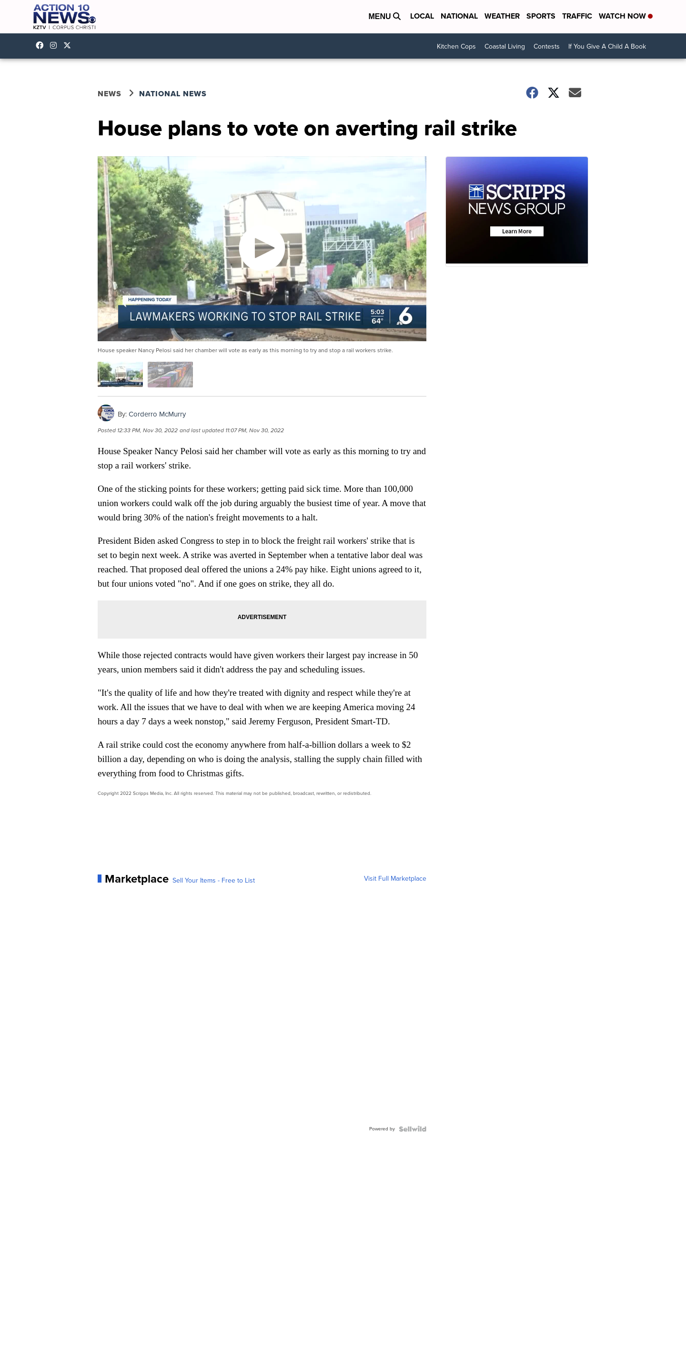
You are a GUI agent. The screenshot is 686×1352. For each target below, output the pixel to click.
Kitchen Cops (456, 46)
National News (173, 93)
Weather (502, 15)
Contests (547, 46)
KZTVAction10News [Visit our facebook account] (42, 45)
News (109, 93)
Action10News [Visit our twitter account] (69, 45)
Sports (540, 15)
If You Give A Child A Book (607, 46)
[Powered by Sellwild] (412, 1129)
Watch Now (626, 15)
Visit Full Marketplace (395, 878)
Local (422, 15)
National (459, 15)
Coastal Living (504, 46)
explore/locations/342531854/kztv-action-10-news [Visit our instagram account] (55, 45)
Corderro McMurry (157, 414)
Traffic (577, 15)
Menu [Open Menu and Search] (384, 16)
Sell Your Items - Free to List (213, 880)
